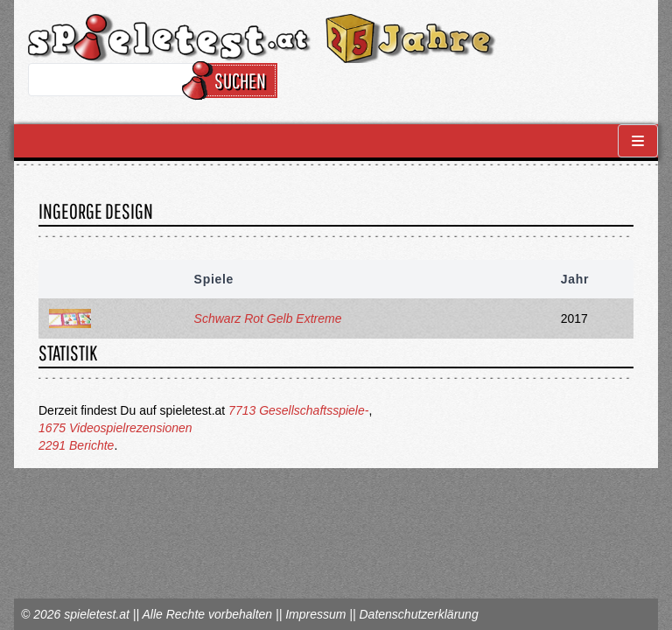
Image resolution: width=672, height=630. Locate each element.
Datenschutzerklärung (418, 614)
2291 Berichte (76, 445)
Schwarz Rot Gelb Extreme (268, 319)
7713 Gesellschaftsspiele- (298, 410)
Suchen (232, 80)
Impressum (315, 614)
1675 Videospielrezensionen (115, 428)
